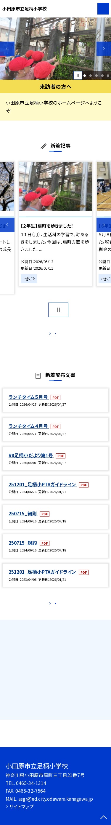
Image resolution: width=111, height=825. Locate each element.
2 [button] (90, 75)
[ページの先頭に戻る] (103, 818)
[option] (55, 48)
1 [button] (84, 75)
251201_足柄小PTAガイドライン (43, 490)
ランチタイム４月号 (29, 432)
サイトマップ (21, 806)
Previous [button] (7, 48)
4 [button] (102, 75)
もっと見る (52, 335)
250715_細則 (23, 520)
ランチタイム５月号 (29, 403)
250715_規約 (23, 549)
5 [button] (108, 75)
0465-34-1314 (31, 783)
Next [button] (103, 48)
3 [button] (96, 75)
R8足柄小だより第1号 (31, 461)
